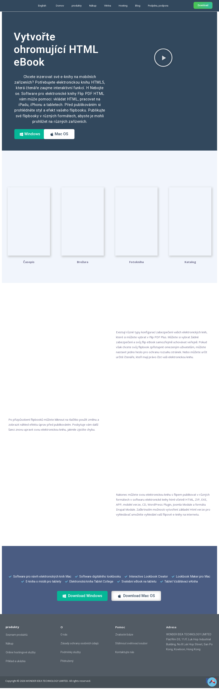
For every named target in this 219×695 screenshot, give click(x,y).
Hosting (123, 5)
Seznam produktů (17, 641)
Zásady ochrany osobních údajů (79, 650)
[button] (163, 57)
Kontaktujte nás (124, 659)
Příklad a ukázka (15, 668)
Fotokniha (136, 269)
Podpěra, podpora (158, 5)
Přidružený (67, 667)
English (42, 5)
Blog (137, 5)
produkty (77, 5)
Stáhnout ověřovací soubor (131, 650)
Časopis (28, 269)
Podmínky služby (70, 659)
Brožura (82, 269)
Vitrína (107, 5)
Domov (60, 5)
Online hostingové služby (21, 659)
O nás (63, 641)
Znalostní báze (124, 641)
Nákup (92, 5)
